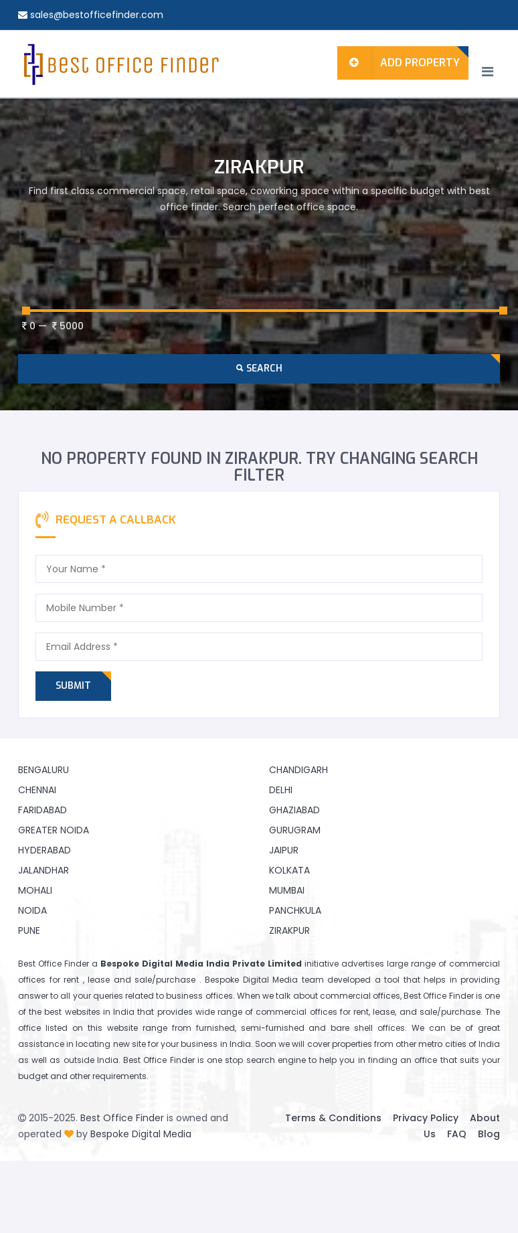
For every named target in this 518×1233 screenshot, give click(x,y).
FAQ (456, 1134)
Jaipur (283, 850)
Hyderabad (44, 850)
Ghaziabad (294, 810)
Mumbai (287, 890)
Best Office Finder (122, 1118)
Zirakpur (289, 930)
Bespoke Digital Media (140, 1134)
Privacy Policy (425, 1118)
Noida (32, 910)
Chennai (37, 790)
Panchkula (295, 910)
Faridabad (42, 810)
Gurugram (295, 830)
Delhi (280, 790)
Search (259, 368)
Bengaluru (43, 769)
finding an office (402, 1060)
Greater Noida (53, 830)
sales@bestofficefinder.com (96, 14)
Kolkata (289, 870)
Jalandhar (43, 870)
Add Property (398, 63)
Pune (29, 930)
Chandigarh (298, 769)
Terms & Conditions (333, 1118)
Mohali (35, 890)
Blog (489, 1134)
